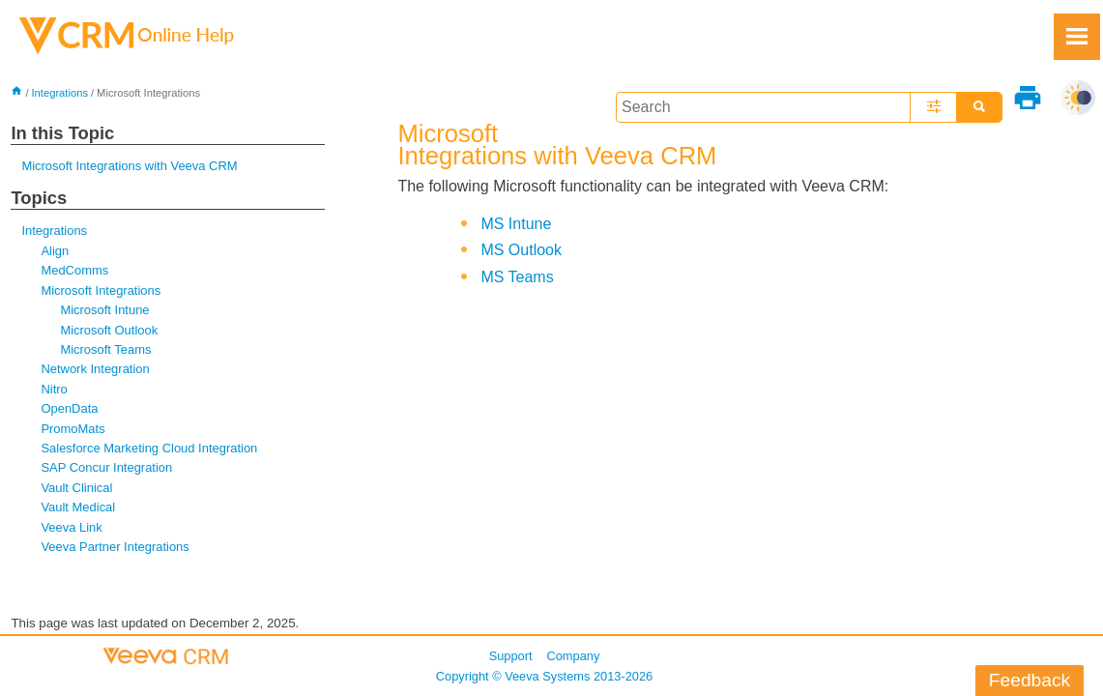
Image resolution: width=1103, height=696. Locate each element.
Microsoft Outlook (109, 330)
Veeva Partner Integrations (115, 546)
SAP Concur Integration (106, 467)
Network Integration (95, 369)
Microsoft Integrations (100, 290)
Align (55, 251)
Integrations (60, 93)
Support (511, 656)
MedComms (74, 270)
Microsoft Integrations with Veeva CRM (129, 166)
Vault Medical (78, 507)
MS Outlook (521, 250)
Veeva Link (71, 527)
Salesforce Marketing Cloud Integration (149, 448)
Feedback (1029, 680)
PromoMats (72, 428)
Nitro (54, 389)
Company (573, 656)
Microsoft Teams (105, 349)
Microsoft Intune (104, 310)
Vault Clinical (76, 487)
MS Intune (515, 224)
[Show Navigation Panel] (1077, 37)
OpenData (69, 408)
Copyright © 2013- (544, 676)
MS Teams (516, 277)
